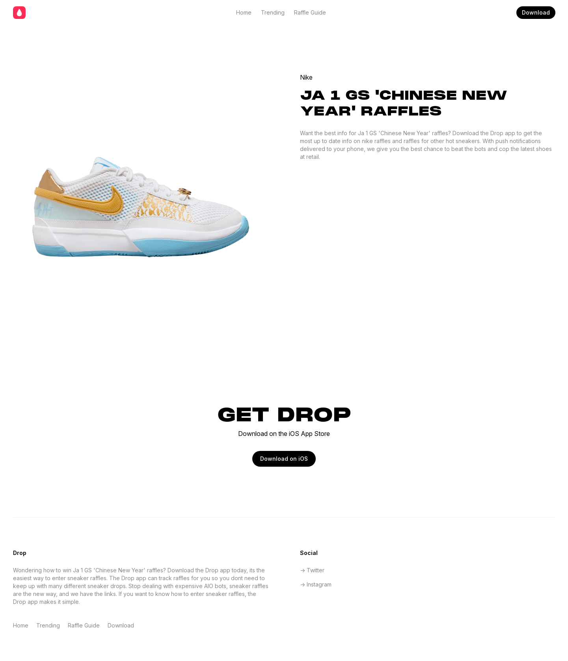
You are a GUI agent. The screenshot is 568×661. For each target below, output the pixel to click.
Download (536, 12)
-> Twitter (312, 570)
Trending (273, 12)
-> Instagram (315, 584)
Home (243, 12)
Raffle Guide (310, 12)
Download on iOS (284, 458)
